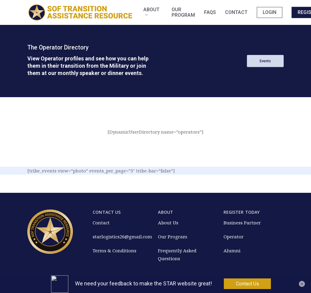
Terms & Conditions (114, 250)
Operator (234, 236)
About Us (168, 223)
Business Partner (242, 223)
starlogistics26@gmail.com (122, 236)
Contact (101, 223)
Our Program (172, 236)
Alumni (232, 250)
